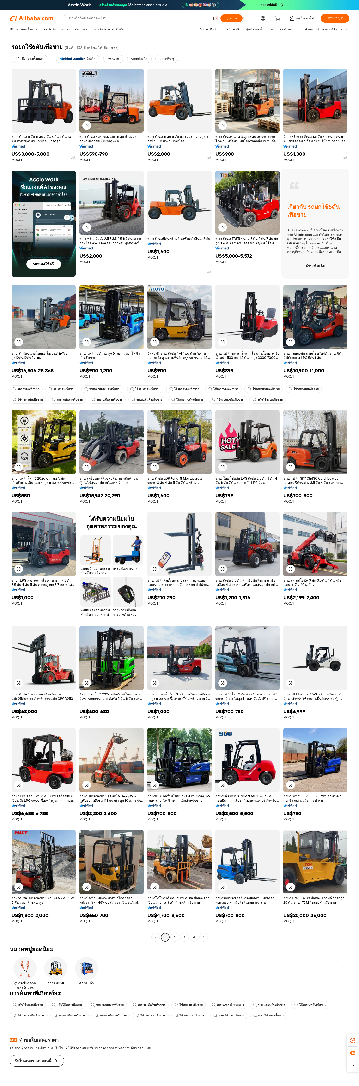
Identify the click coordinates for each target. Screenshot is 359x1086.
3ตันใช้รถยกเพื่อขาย (268, 400)
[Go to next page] (203, 937)
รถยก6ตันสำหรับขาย (67, 400)
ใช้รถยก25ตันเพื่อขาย (310, 1005)
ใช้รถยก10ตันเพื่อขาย (187, 400)
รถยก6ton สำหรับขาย (228, 1005)
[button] (216, 18)
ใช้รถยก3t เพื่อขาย (189, 1005)
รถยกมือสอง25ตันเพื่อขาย (102, 389)
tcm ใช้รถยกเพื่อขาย (228, 1015)
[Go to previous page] (155, 937)
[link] (353, 1040)
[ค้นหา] (231, 18)
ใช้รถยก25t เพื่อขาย (150, 1015)
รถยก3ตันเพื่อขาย (26, 389)
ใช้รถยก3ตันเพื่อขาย (145, 389)
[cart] (278, 19)
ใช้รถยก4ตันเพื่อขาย (304, 389)
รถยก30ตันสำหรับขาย (107, 1005)
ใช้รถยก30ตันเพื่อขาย (264, 389)
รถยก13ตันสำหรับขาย (69, 1015)
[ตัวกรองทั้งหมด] (29, 59)
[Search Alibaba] (139, 18)
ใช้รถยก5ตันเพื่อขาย (184, 389)
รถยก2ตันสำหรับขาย (107, 400)
